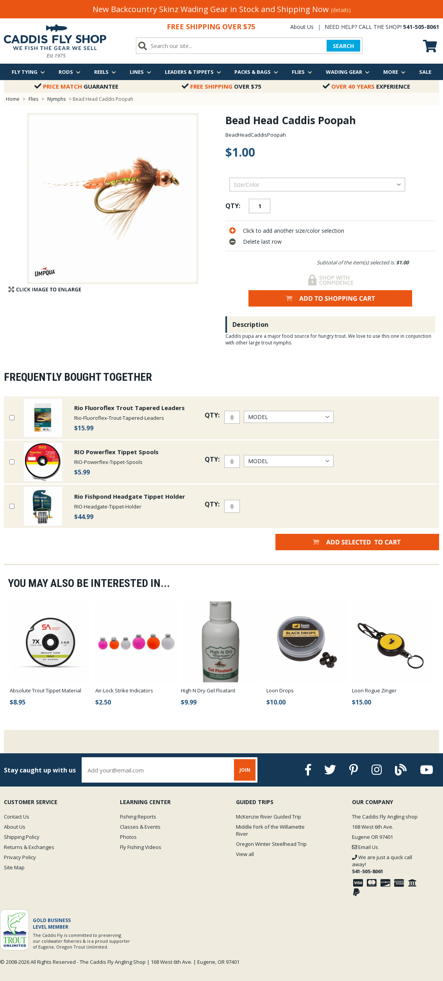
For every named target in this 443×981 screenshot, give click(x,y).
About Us (302, 26)
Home (13, 99)
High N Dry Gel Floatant (208, 690)
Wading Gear (348, 71)
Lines (140, 71)
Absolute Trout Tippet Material (45, 690)
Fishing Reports (138, 816)
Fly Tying (28, 71)
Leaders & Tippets (193, 71)
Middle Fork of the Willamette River (270, 830)
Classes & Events (140, 826)
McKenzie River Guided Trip (268, 816)
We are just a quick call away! (382, 864)
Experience (366, 86)
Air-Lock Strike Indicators (124, 690)
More (394, 71)
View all (245, 854)
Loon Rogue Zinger (374, 690)
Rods (69, 71)
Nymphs (56, 99)
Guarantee (76, 86)
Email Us (365, 847)
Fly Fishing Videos (140, 847)
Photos (128, 836)
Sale (425, 71)
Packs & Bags (256, 71)
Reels (105, 71)
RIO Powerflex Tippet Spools (116, 452)
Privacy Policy (20, 857)
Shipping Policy (21, 836)
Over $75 (221, 86)
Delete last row (262, 241)
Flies (302, 71)
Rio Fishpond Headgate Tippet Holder (129, 496)
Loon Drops (280, 690)
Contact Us (16, 816)
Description (250, 324)
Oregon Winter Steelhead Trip (271, 843)
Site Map (14, 867)
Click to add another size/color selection (293, 230)
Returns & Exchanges (29, 847)
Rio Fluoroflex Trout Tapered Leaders (129, 408)
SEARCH (343, 46)
